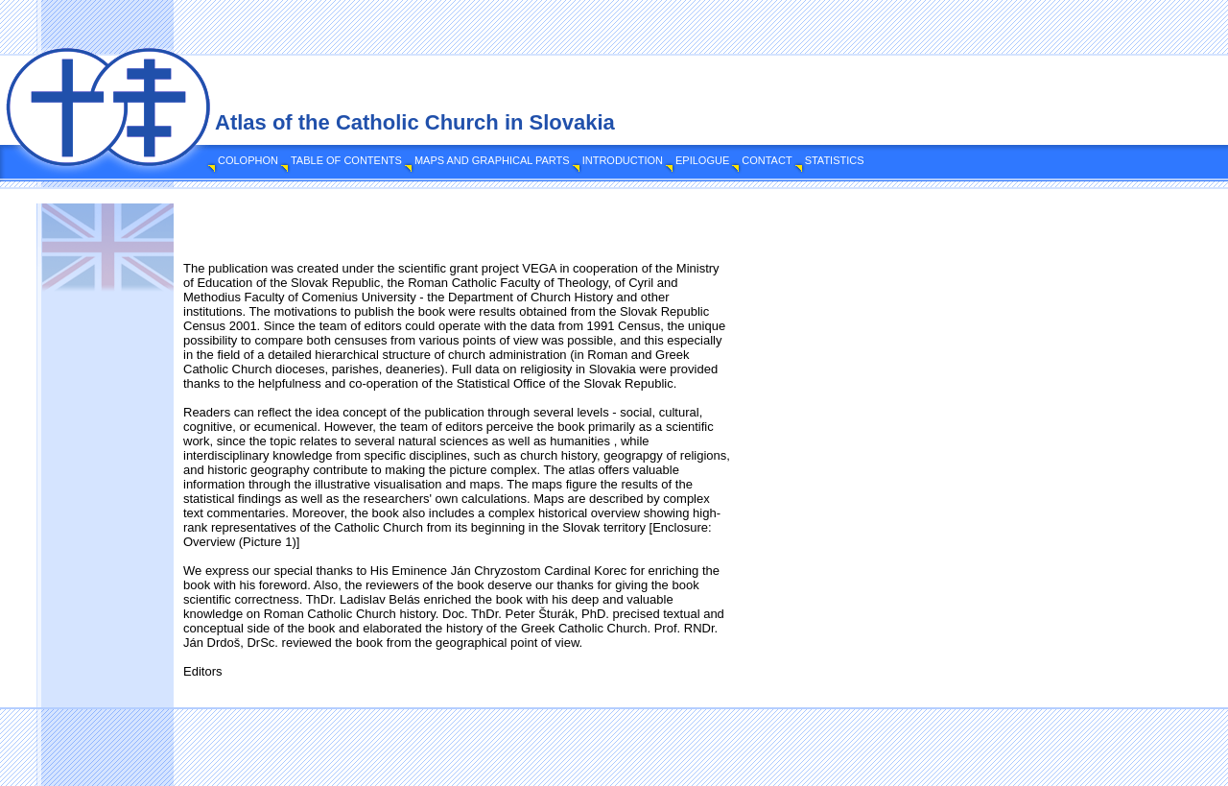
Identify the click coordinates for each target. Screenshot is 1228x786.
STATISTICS (834, 160)
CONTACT (766, 160)
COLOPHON (248, 160)
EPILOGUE (702, 160)
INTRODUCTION (622, 160)
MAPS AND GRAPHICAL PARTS (492, 160)
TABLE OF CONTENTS (346, 160)
